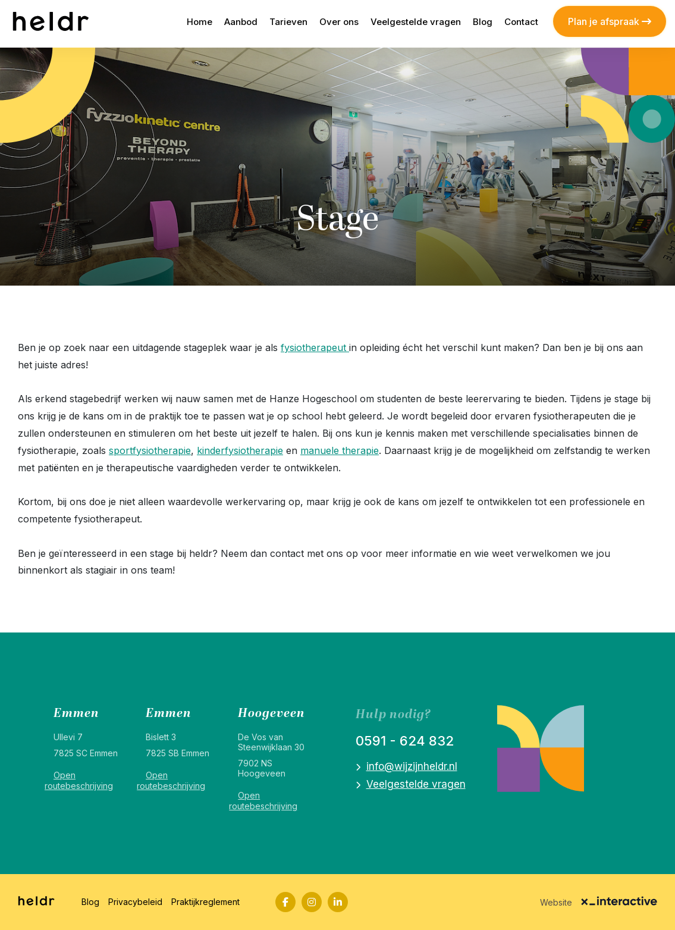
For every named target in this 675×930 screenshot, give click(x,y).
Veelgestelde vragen (416, 21)
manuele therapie (339, 450)
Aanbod (241, 21)
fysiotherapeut (315, 347)
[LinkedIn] (338, 902)
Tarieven (288, 21)
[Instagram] (312, 902)
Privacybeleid (135, 902)
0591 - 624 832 (405, 741)
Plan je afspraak (609, 21)
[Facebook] (285, 902)
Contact (521, 21)
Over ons (339, 21)
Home (199, 21)
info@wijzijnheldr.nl (411, 766)
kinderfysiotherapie (240, 450)
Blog (482, 21)
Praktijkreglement (205, 902)
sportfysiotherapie (150, 450)
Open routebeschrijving (79, 780)
